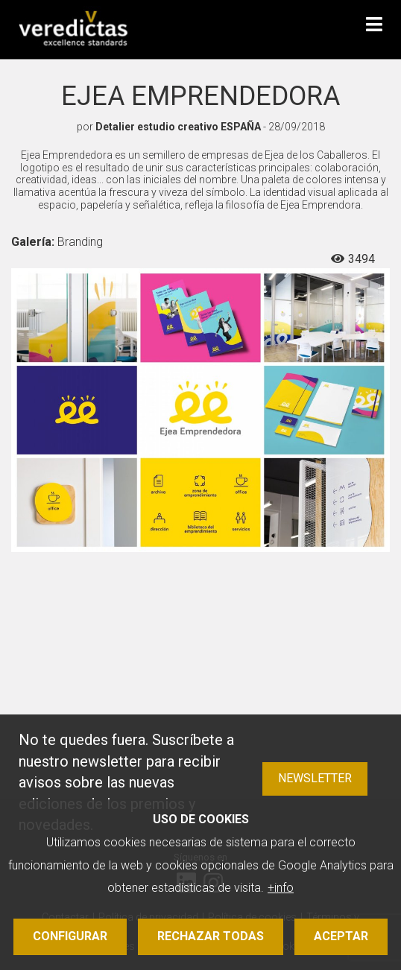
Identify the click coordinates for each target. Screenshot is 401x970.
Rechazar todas (210, 936)
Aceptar (341, 936)
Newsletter (315, 778)
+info (281, 888)
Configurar (70, 936)
